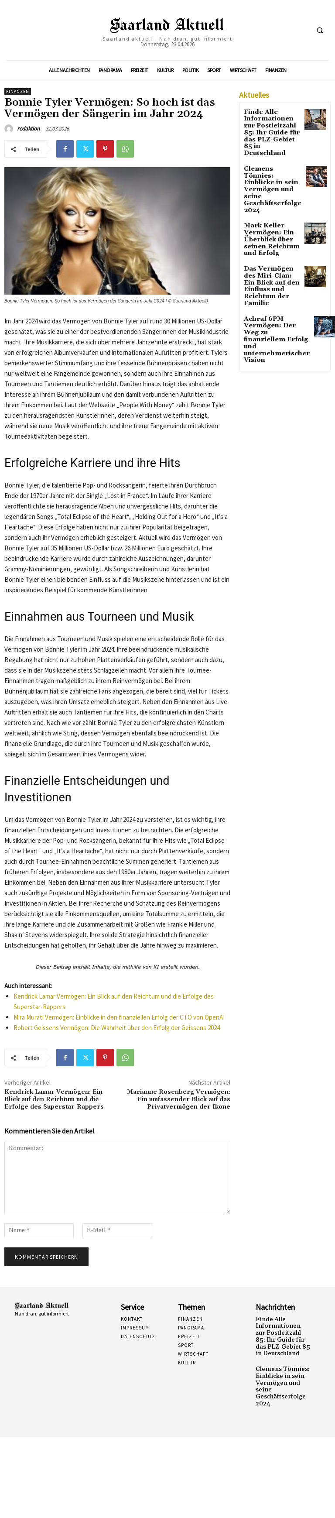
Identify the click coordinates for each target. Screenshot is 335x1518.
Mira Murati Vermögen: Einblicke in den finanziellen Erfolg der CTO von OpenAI (119, 1017)
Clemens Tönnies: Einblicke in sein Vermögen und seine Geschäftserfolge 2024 (272, 167)
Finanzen (17, 91)
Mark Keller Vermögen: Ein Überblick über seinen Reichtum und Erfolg (267, 205)
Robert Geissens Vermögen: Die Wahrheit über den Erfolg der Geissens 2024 (117, 1027)
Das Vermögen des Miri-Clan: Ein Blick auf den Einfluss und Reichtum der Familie (272, 243)
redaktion (28, 128)
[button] (320, 30)
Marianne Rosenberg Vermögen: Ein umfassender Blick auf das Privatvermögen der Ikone (178, 1099)
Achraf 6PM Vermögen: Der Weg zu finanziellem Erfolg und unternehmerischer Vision (272, 284)
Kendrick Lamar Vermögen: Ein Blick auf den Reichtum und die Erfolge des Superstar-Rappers (54, 1099)
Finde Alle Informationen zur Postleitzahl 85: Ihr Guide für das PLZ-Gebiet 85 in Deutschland (271, 126)
